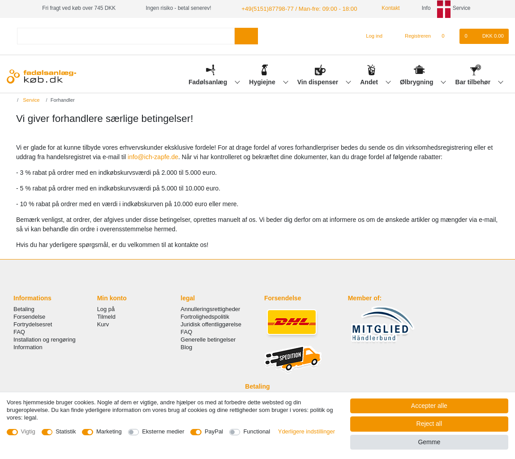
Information (28, 346)
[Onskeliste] (448, 35)
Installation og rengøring (44, 338)
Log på (106, 308)
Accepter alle (429, 405)
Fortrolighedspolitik (204, 315)
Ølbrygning (417, 81)
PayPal (214, 431)
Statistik (66, 431)
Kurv (103, 323)
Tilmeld (106, 315)
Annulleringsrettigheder (210, 308)
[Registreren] (413, 35)
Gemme (429, 442)
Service (30, 99)
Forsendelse (29, 315)
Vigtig (28, 431)
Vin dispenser (318, 81)
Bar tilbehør (473, 81)
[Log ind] (370, 35)
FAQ (19, 331)
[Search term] (126, 35)
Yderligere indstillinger (306, 431)
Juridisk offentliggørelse (210, 323)
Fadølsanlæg (209, 81)
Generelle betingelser (208, 338)
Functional (256, 431)
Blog (186, 346)
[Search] (246, 35)
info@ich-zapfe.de (153, 156)
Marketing (109, 431)
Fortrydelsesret (32, 323)
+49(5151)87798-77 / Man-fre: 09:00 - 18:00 (293, 8)
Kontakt (379, 8)
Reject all (429, 423)
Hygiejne (263, 81)
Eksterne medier (163, 431)
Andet (370, 81)
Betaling (23, 308)
